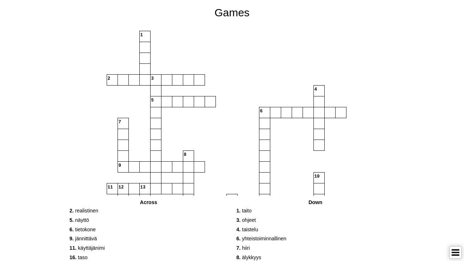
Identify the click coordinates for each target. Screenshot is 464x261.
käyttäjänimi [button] (87, 248)
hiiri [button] (243, 248)
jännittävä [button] (83, 238)
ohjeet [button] (246, 220)
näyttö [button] (79, 220)
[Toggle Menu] (455, 252)
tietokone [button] (83, 229)
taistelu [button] (247, 229)
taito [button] (244, 211)
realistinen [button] (84, 211)
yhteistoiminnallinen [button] (262, 238)
